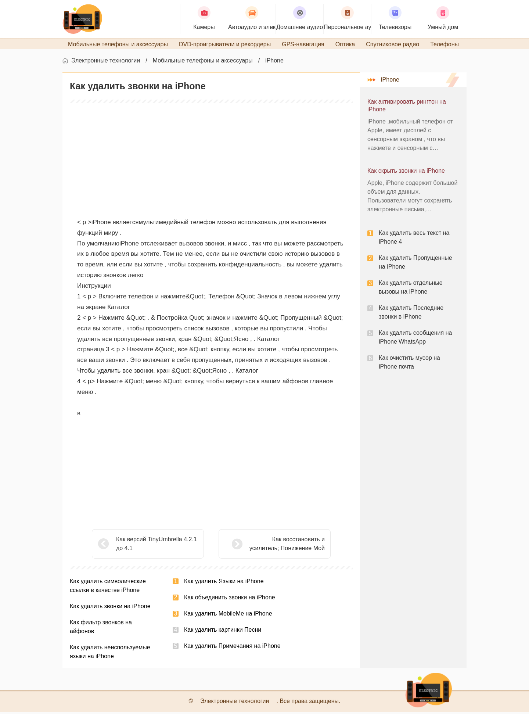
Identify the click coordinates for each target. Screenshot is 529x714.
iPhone (274, 63)
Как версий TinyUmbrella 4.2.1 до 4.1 (156, 545)
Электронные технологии (105, 63)
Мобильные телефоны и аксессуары (203, 63)
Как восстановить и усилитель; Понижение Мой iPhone (268, 546)
